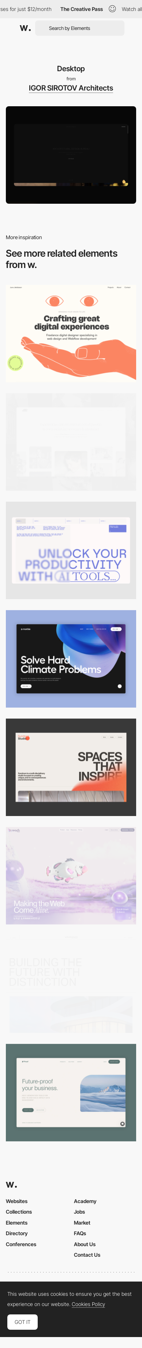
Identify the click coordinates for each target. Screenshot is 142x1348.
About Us (85, 1244)
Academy (85, 1201)
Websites (16, 1201)
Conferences (21, 1244)
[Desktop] (71, 333)
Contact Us (87, 1255)
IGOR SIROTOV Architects (71, 88)
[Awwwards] (25, 28)
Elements (16, 1222)
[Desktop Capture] (71, 1092)
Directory (17, 1233)
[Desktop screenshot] (71, 442)
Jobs (79, 1212)
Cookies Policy (88, 1304)
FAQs (80, 1233)
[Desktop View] (71, 659)
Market (82, 1222)
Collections (19, 1212)
